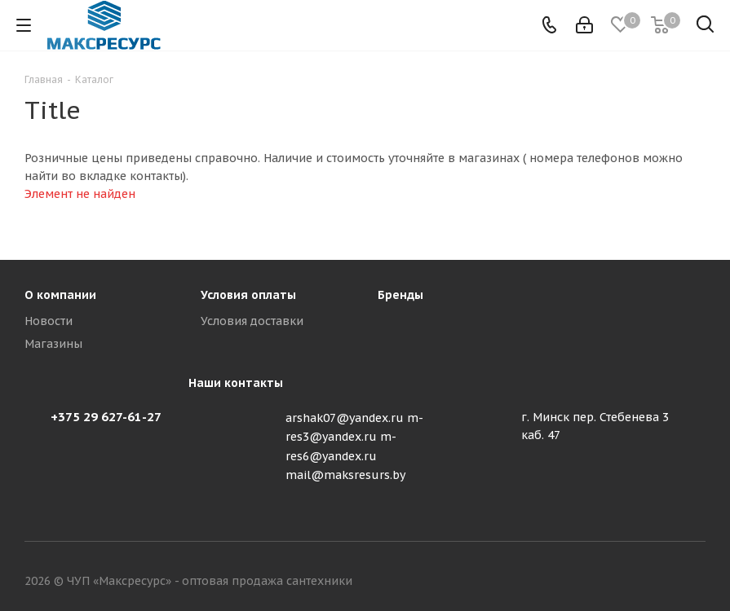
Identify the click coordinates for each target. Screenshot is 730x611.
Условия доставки (252, 321)
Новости (48, 321)
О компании (60, 295)
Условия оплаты (248, 295)
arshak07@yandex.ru (344, 418)
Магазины (53, 343)
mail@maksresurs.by (345, 475)
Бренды (400, 295)
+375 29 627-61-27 (106, 416)
